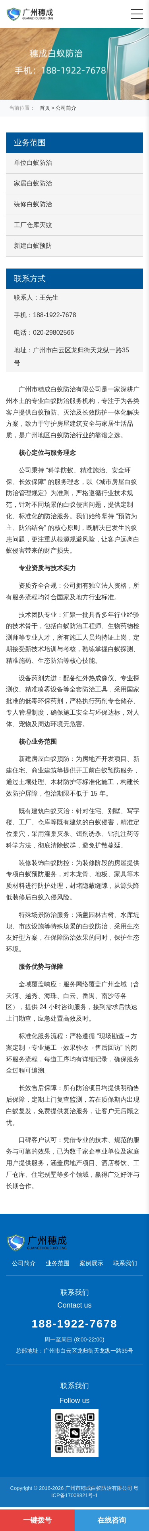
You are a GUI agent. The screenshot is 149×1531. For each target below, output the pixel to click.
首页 (45, 108)
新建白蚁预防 (33, 245)
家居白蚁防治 (33, 183)
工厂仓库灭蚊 (33, 224)
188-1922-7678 (75, 1324)
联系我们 (125, 1263)
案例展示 (91, 1263)
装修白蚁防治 (33, 204)
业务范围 (58, 1263)
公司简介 (66, 108)
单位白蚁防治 (33, 162)
